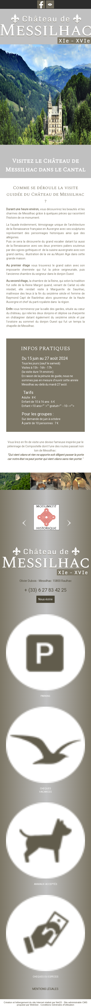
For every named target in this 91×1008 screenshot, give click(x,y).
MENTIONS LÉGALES (45, 989)
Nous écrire (45, 599)
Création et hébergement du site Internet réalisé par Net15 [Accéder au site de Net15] (33, 1002)
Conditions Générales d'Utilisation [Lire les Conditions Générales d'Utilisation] (57, 1005)
